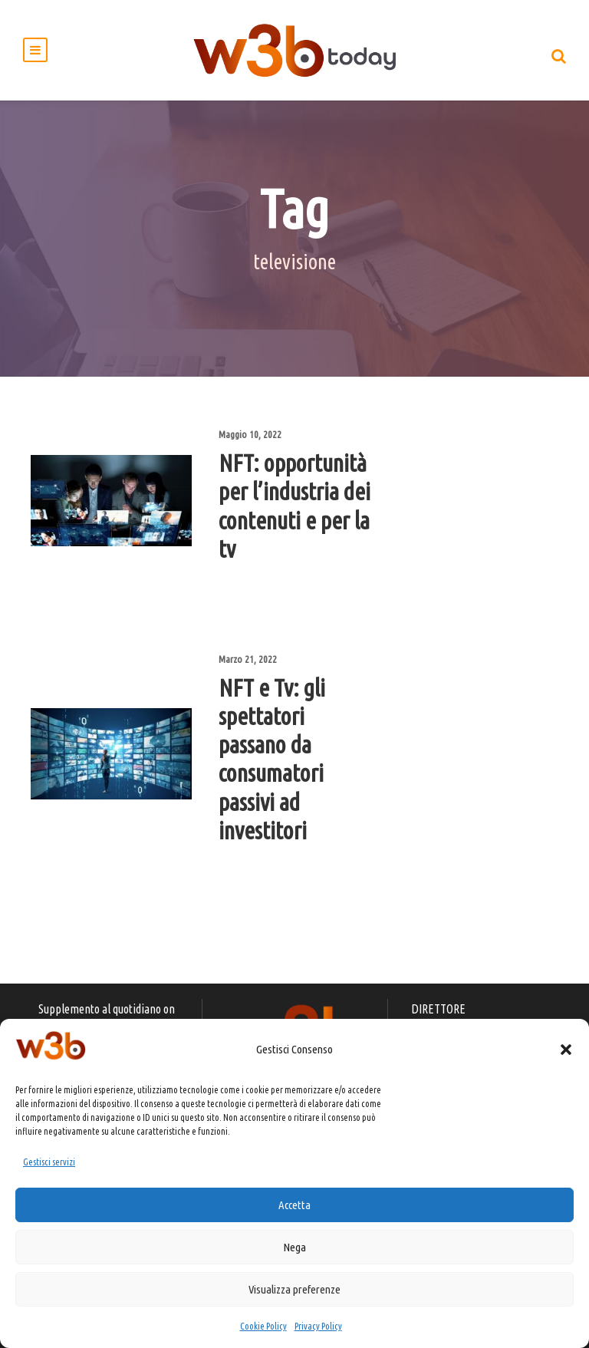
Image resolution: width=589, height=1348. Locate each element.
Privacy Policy (318, 1326)
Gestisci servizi (49, 1162)
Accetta (294, 1204)
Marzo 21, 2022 (248, 659)
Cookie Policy (263, 1326)
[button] (566, 1049)
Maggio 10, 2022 (250, 434)
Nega (294, 1247)
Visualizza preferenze (294, 1289)
